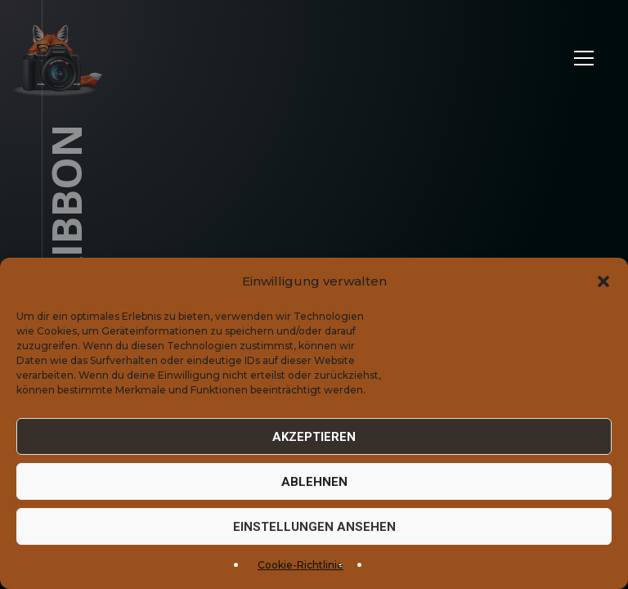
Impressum (359, 559)
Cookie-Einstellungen (555, 559)
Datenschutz (440, 559)
